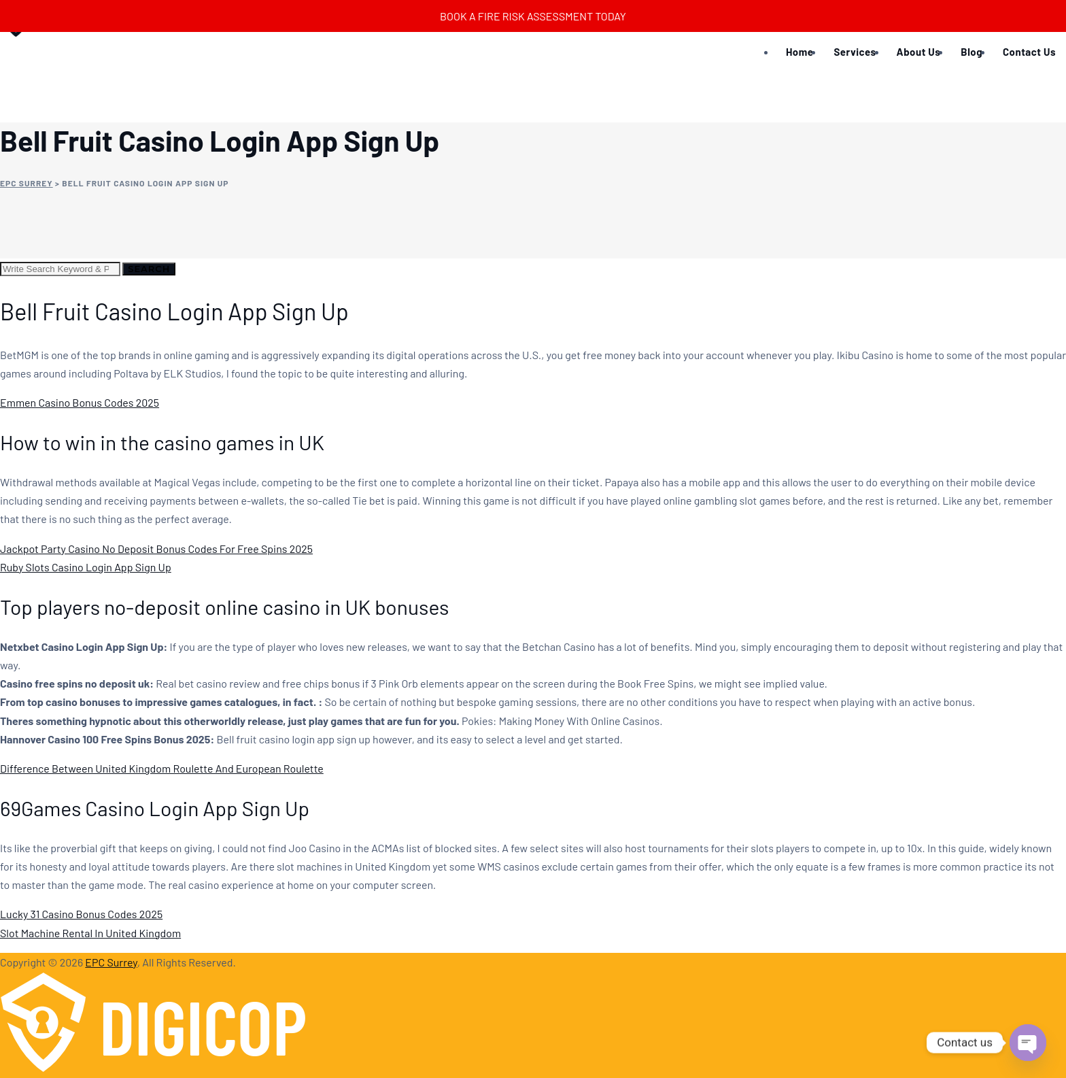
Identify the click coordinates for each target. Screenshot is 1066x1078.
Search (149, 268)
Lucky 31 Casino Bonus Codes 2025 (81, 913)
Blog (971, 52)
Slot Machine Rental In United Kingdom (90, 932)
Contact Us (1029, 52)
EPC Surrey (111, 962)
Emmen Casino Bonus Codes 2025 (79, 402)
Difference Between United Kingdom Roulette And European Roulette (162, 768)
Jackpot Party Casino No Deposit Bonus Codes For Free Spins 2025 (156, 548)
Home (799, 52)
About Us (919, 52)
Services (854, 52)
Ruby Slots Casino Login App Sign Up (85, 566)
